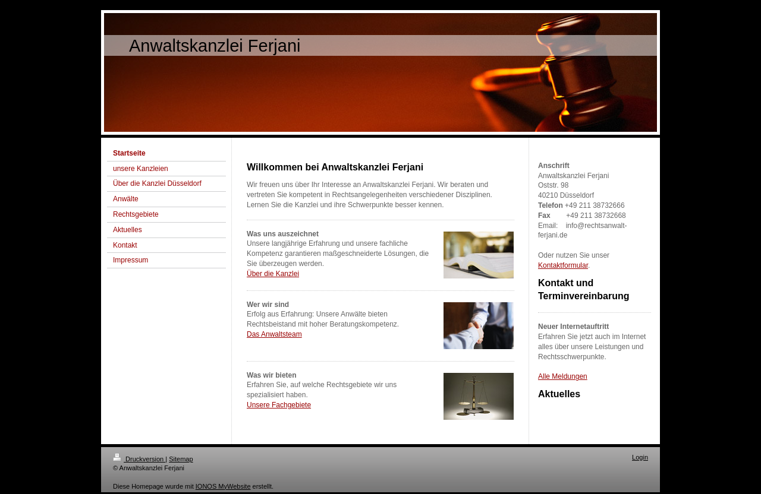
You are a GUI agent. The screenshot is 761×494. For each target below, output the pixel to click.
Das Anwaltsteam (274, 334)
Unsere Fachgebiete (279, 405)
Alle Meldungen (562, 376)
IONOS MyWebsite (223, 486)
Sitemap (181, 459)
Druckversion (139, 459)
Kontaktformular (563, 265)
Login (640, 457)
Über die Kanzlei (273, 274)
